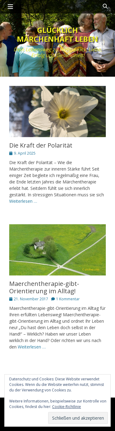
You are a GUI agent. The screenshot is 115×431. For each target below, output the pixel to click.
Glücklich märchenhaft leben (57, 34)
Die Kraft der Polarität (40, 145)
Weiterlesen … (23, 201)
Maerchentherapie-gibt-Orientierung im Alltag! (44, 287)
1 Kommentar (68, 299)
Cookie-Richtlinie (66, 406)
